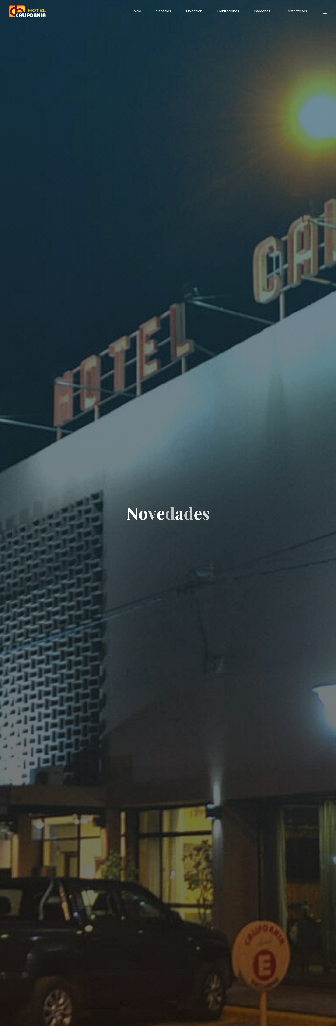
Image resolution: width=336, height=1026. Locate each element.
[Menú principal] (322, 11)
